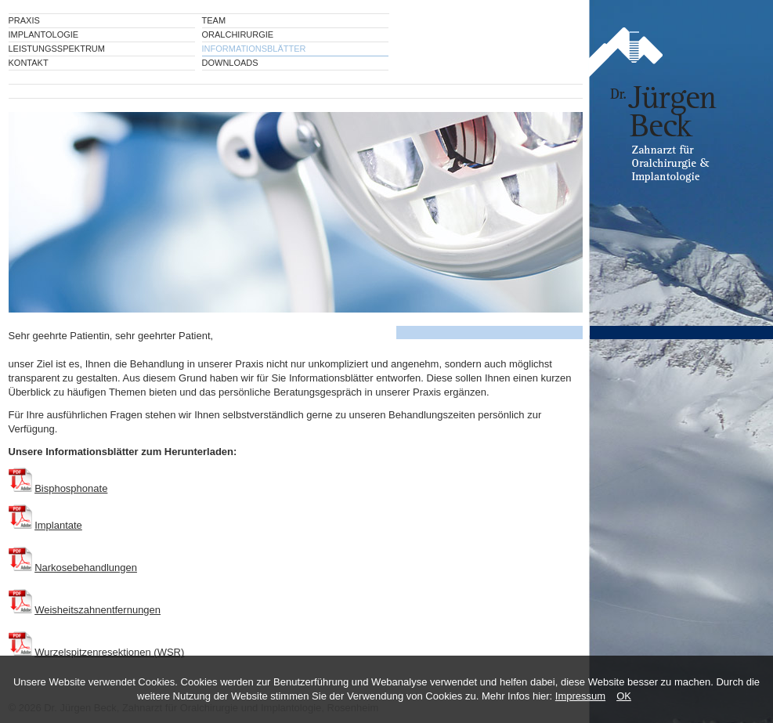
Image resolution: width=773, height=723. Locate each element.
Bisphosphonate (70, 488)
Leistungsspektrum (57, 48)
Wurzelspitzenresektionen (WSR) (109, 652)
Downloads (230, 62)
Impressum (580, 696)
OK (623, 696)
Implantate (58, 525)
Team (214, 20)
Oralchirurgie (238, 34)
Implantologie (44, 34)
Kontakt (29, 62)
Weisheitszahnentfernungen (97, 610)
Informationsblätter (254, 48)
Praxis (24, 20)
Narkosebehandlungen (85, 567)
